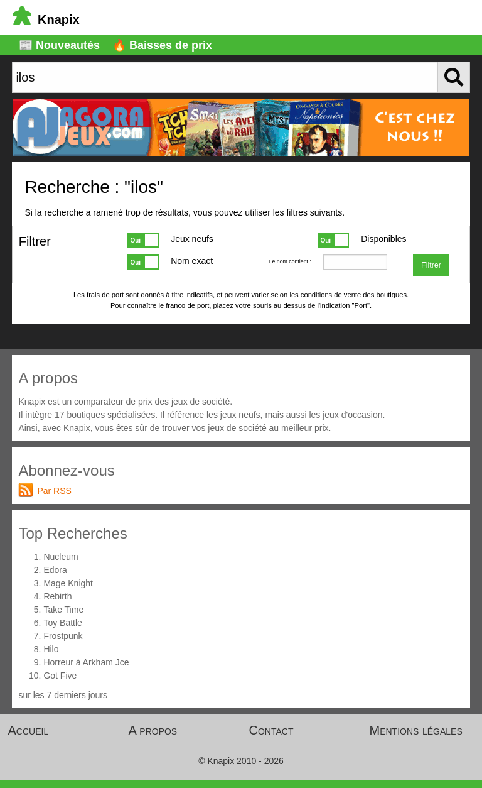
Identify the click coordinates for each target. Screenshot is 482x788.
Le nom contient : (290, 261)
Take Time (63, 610)
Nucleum (60, 557)
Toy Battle (62, 623)
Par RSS (54, 491)
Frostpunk (62, 636)
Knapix (46, 19)
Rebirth (57, 596)
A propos (153, 730)
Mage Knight (68, 583)
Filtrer (431, 265)
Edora (55, 570)
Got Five (60, 675)
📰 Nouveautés (59, 45)
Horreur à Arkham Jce (86, 662)
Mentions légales (416, 730)
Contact (271, 730)
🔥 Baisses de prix (162, 45)
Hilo (50, 649)
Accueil (28, 730)
